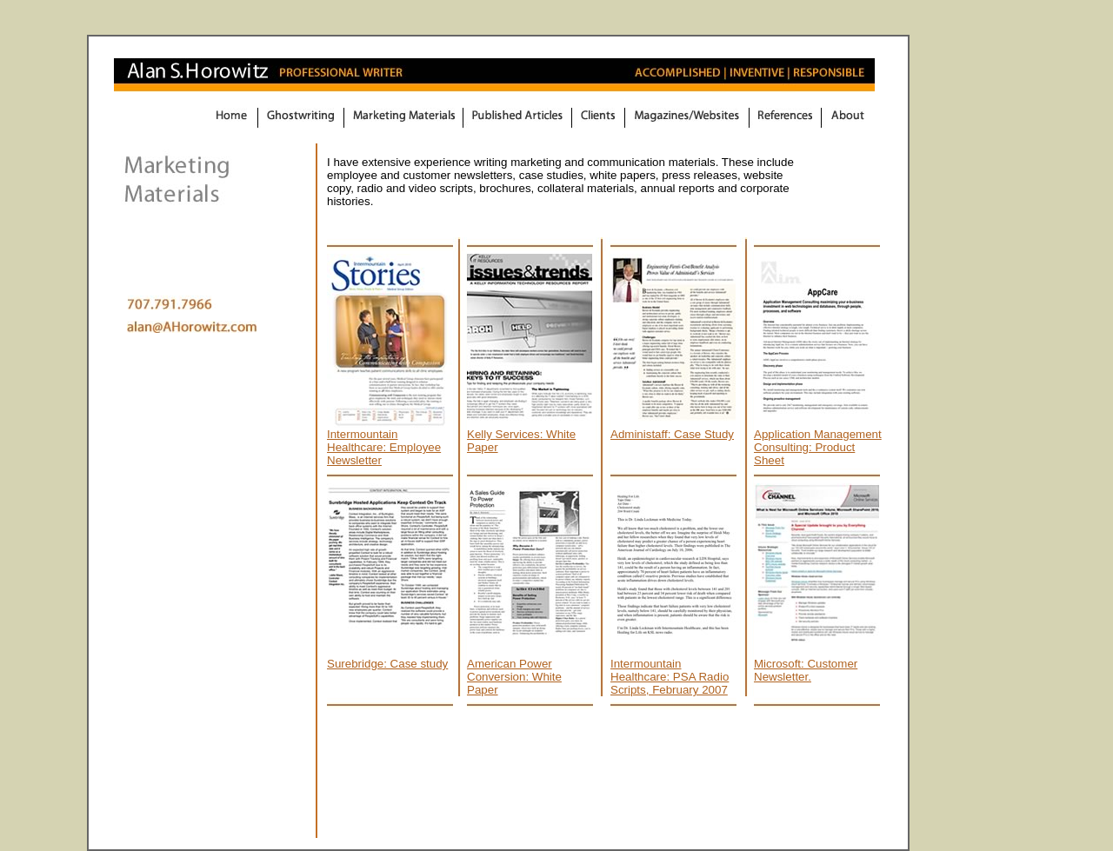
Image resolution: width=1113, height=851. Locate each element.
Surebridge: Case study (387, 663)
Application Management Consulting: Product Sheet (818, 447)
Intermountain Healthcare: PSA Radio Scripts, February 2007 (669, 676)
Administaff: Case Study (672, 434)
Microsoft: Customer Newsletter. (805, 670)
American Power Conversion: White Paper (514, 676)
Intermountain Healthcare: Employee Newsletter (384, 447)
